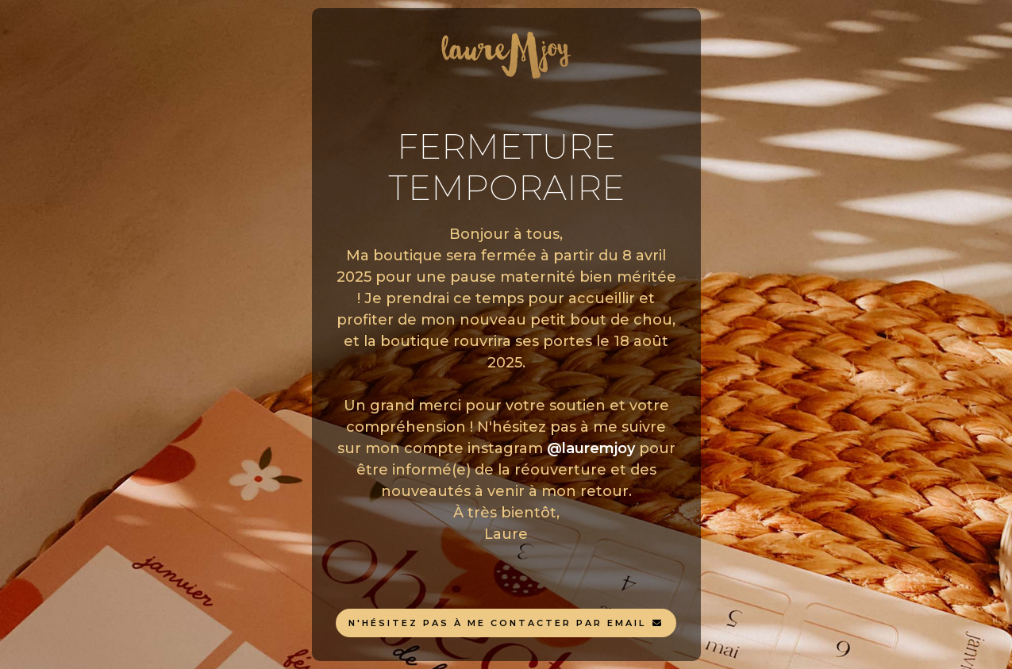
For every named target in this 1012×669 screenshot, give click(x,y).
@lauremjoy (591, 448)
